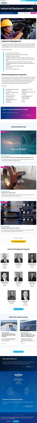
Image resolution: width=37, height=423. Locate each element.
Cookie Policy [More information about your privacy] (13, 418)
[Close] (35, 417)
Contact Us (33, 13)
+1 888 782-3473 (18, 383)
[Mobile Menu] (35, 3)
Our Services (10, 388)
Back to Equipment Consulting (5, 5)
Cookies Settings (9, 421)
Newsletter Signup (28, 406)
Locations (26, 391)
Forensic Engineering (5, 332)
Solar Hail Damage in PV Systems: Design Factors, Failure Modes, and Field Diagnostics (28, 335)
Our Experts (10, 390)
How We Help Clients (10, 391)
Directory (28, 115)
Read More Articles (18, 351)
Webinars (26, 388)
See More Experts (18, 309)
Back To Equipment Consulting (7, 13)
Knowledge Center (10, 393)
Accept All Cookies (15, 421)
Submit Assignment (29, 0)
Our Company (26, 390)
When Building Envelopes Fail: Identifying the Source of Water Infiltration (9, 335)
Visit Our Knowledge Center (18, 241)
